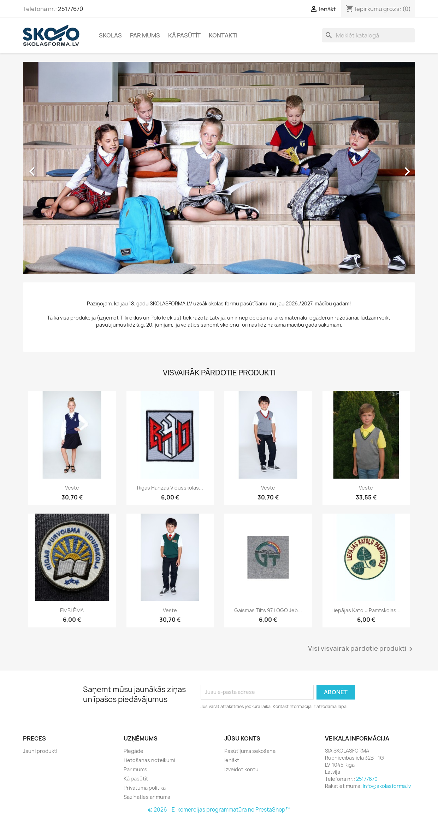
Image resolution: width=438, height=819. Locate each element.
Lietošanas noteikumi (149, 760)
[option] (219, 168)
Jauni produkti (40, 751)
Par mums (145, 35)
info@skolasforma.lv (387, 786)
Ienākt (231, 760)
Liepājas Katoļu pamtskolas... (366, 610)
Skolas (110, 35)
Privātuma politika (145, 787)
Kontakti (223, 35)
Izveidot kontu (241, 769)
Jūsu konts (242, 738)
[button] (52, 168)
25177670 (70, 9)
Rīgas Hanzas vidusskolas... (170, 487)
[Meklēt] (368, 35)
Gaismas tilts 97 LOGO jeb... (268, 610)
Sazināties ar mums (147, 797)
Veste (72, 487)
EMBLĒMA (72, 610)
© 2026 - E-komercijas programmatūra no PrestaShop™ (219, 809)
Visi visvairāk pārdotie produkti (361, 649)
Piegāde (133, 751)
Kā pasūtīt (184, 35)
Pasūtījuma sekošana (250, 751)
